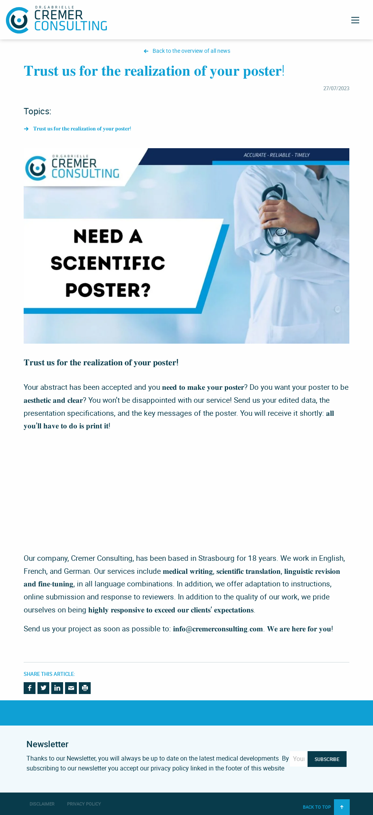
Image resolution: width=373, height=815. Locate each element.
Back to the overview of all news (191, 51)
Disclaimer (42, 804)
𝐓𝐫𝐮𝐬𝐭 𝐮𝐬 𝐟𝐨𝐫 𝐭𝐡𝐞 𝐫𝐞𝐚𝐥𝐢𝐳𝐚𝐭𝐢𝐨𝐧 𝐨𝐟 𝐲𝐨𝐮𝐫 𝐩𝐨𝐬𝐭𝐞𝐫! (82, 128)
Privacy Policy (84, 804)
